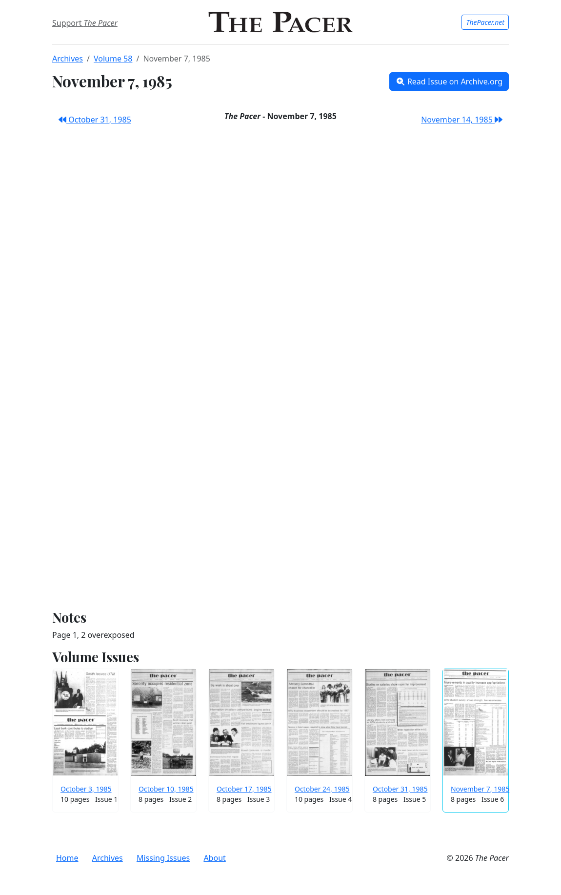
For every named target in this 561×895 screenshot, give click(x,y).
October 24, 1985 (322, 788)
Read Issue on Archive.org (449, 81)
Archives (67, 58)
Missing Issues (163, 858)
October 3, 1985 (86, 788)
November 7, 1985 (480, 788)
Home (67, 858)
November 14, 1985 (461, 119)
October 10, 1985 (166, 788)
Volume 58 (113, 58)
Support (85, 23)
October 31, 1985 (95, 119)
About (214, 858)
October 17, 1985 (244, 788)
